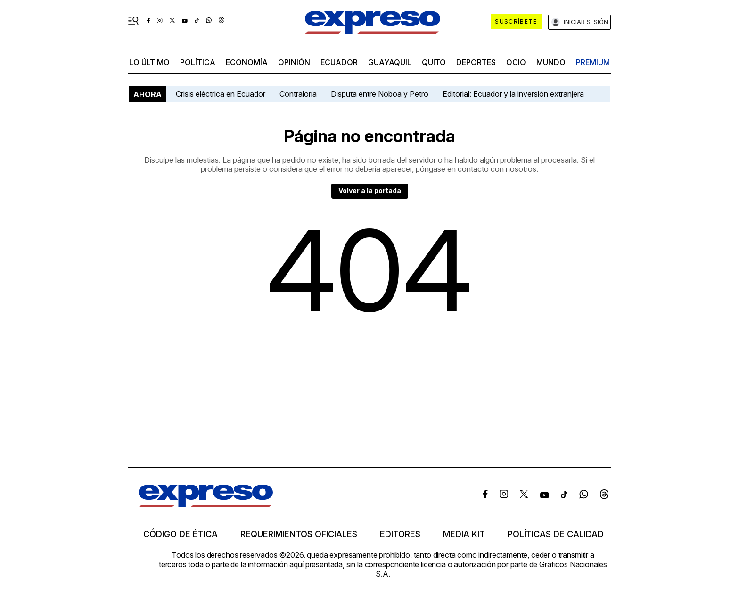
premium (593, 62)
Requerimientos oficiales (298, 534)
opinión (294, 62)
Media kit (464, 534)
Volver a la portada (369, 190)
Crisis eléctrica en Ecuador (220, 94)
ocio (516, 62)
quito (434, 62)
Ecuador (339, 62)
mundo (551, 62)
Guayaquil (389, 62)
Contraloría (298, 94)
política (197, 62)
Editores (400, 534)
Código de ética (180, 534)
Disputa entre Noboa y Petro (379, 94)
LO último (149, 62)
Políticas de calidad (556, 534)
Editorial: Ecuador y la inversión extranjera (513, 94)
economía (247, 62)
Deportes (476, 62)
